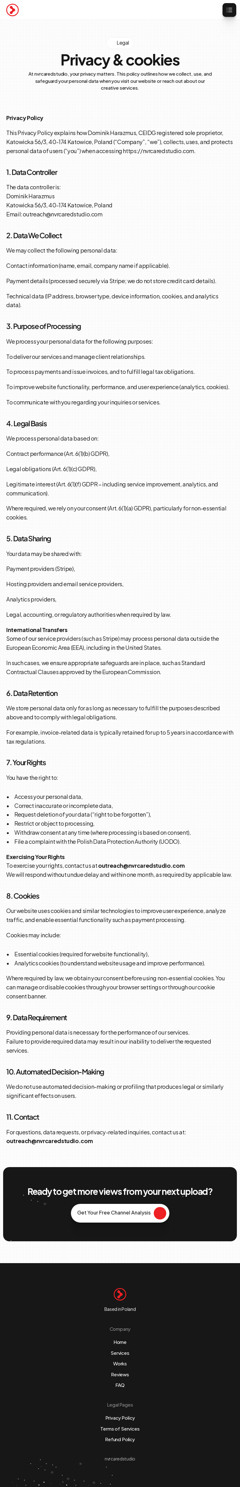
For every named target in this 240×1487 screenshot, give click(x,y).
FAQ (120, 1384)
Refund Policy (120, 1439)
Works (120, 1363)
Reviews (120, 1374)
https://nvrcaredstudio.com (158, 150)
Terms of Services (119, 1428)
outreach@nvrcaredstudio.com (62, 213)
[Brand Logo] (12, 10)
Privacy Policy (120, 1417)
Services (120, 1352)
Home (120, 1341)
